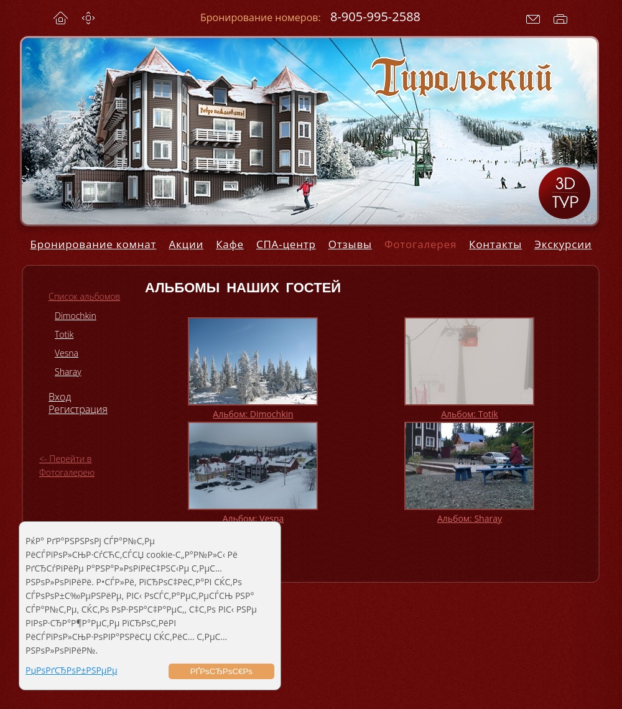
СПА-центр (286, 244)
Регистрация (78, 409)
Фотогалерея (420, 244)
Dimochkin (75, 316)
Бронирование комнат (93, 244)
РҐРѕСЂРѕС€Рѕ (221, 671)
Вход (60, 397)
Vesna (66, 353)
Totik (64, 334)
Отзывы (350, 244)
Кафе (230, 244)
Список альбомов (84, 296)
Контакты (495, 244)
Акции (186, 244)
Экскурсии (563, 244)
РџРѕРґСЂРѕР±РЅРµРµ (72, 670)
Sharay (68, 372)
